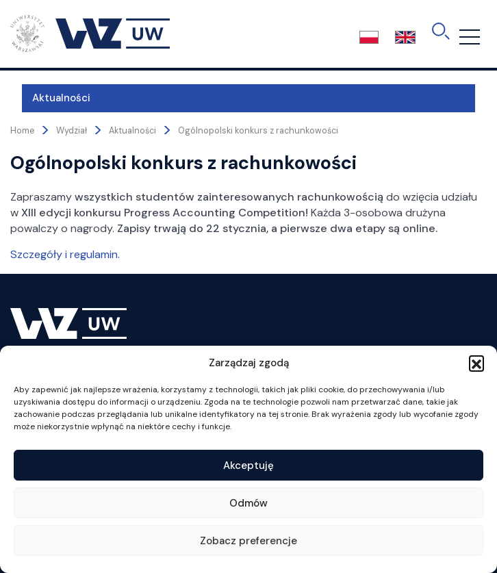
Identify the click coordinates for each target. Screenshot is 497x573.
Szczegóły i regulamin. (65, 254)
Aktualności (50, 98)
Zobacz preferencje (248, 541)
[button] (476, 363)
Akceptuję (248, 465)
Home (22, 130)
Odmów (248, 503)
